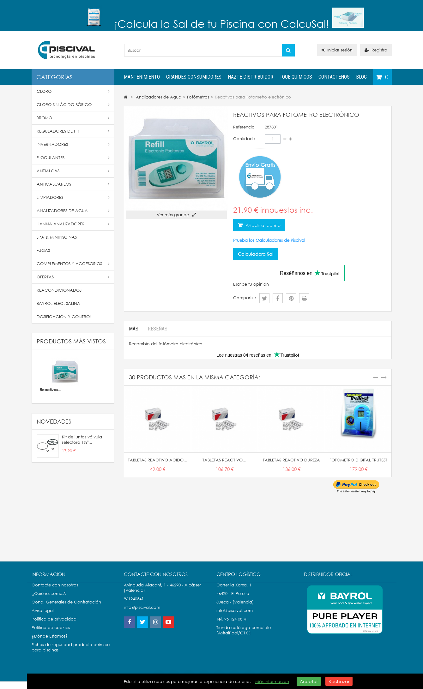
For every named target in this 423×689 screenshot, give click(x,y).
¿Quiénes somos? (49, 600)
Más (133, 329)
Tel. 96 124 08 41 (232, 625)
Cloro (73, 91)
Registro (376, 50)
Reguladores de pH (73, 131)
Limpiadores (73, 197)
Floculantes (73, 157)
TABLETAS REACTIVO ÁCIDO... (157, 460)
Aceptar (309, 681)
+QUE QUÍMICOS (296, 77)
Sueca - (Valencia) (235, 608)
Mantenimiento (142, 77)
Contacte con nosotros (55, 591)
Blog (361, 77)
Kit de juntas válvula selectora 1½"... (82, 439)
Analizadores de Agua (73, 210)
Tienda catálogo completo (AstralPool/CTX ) (243, 636)
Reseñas (157, 329)
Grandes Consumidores (193, 77)
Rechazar (339, 681)
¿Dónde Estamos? (50, 642)
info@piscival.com (234, 617)
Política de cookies (51, 634)
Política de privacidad (54, 625)
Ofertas (73, 277)
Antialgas (73, 171)
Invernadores (73, 144)
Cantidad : (244, 138)
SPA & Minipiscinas (57, 237)
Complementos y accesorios (73, 263)
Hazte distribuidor (250, 77)
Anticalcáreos (73, 184)
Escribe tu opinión (251, 284)
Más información (272, 681)
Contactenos (334, 77)
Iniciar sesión (337, 50)
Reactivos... (50, 389)
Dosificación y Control (64, 316)
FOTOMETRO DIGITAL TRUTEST (358, 460)
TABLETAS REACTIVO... (224, 460)
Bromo (73, 118)
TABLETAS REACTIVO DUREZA (291, 460)
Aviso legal (43, 617)
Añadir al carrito (262, 225)
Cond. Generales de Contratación (66, 608)
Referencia (244, 127)
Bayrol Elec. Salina (58, 303)
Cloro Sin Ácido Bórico (73, 104)
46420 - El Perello (232, 600)
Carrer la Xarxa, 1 (233, 591)
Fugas (43, 250)
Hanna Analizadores (73, 224)
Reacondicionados (59, 290)
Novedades (54, 421)
